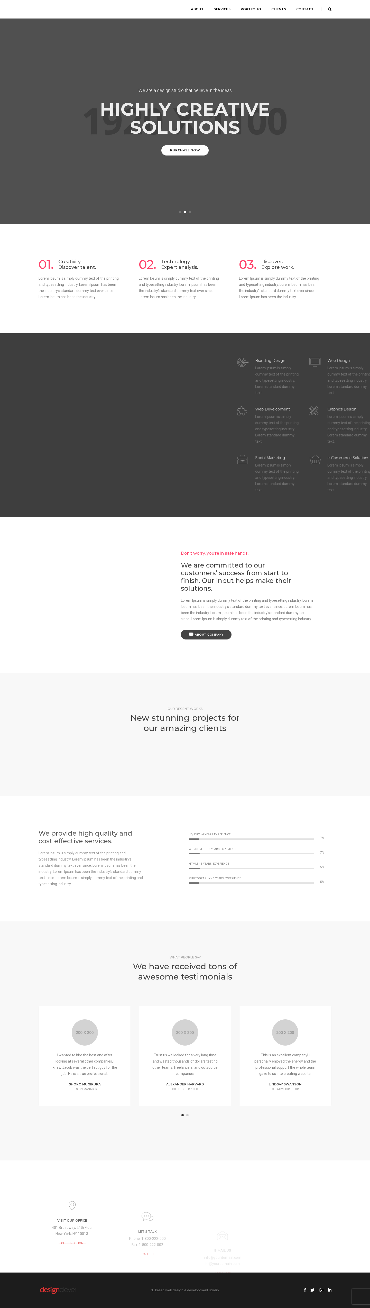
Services (222, 9)
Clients (278, 9)
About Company (206, 634)
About (197, 9)
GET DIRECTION (72, 1263)
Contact (304, 9)
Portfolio (251, 9)
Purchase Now (185, 150)
